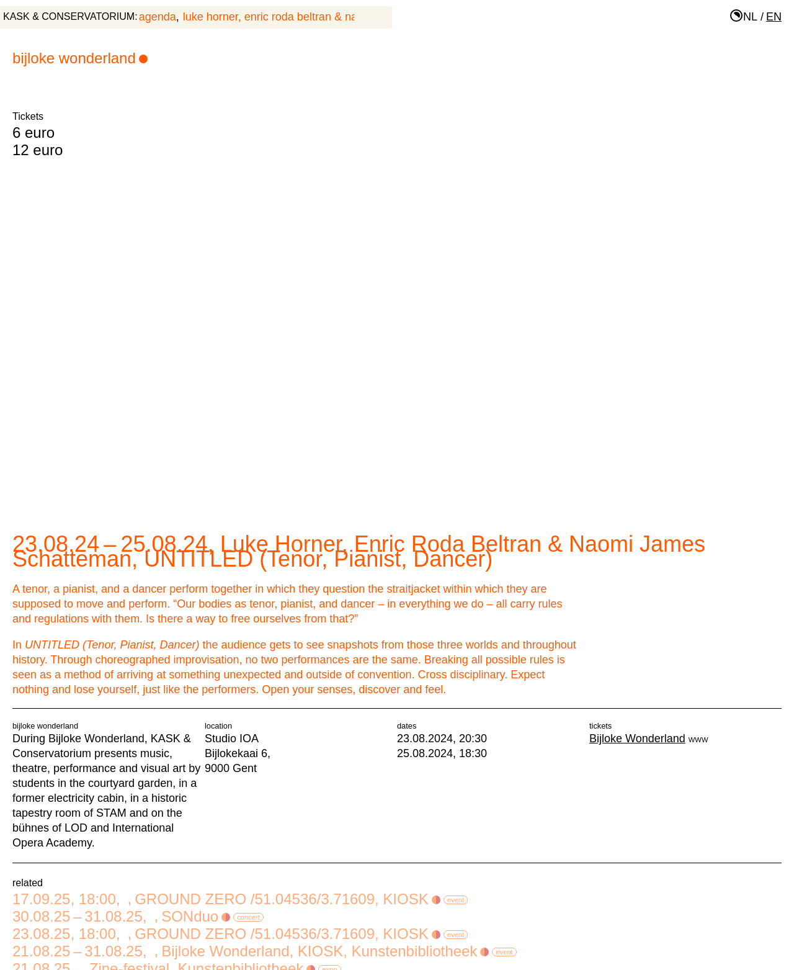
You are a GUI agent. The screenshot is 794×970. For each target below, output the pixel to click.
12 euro (37, 149)
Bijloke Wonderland (80, 58)
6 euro (33, 132)
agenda (157, 17)
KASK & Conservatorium (69, 16)
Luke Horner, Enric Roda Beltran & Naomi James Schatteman (326, 17)
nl (750, 17)
